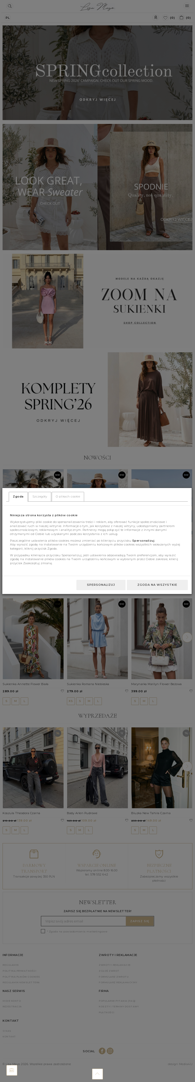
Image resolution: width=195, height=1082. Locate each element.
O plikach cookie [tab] (68, 496)
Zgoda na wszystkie (157, 585)
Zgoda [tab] (18, 496)
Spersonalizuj (101, 585)
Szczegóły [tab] (39, 496)
